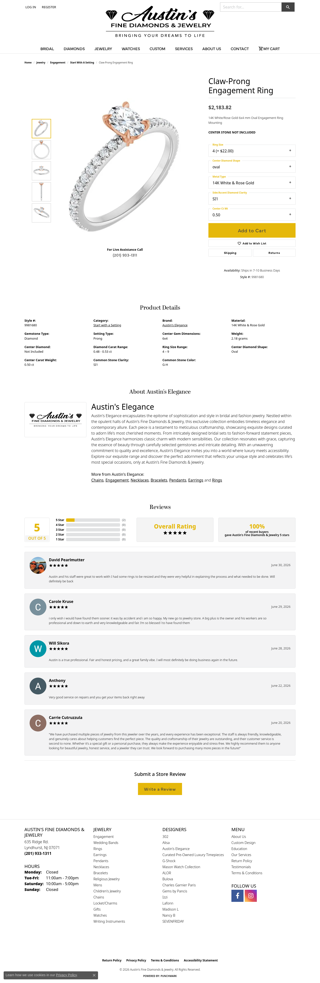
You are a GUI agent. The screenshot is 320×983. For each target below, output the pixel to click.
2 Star (60, 534)
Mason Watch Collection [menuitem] (181, 867)
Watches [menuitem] (100, 915)
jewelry (40, 62)
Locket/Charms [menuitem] (105, 903)
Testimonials (241, 867)
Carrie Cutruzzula (65, 717)
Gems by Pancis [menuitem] (174, 891)
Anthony (57, 680)
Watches (131, 48)
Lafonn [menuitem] (167, 903)
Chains (97, 480)
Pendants (177, 480)
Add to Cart (252, 230)
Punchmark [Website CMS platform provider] (169, 976)
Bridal (47, 48)
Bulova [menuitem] (167, 879)
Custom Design (243, 842)
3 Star (60, 530)
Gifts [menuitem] (97, 909)
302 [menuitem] (165, 836)
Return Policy (241, 860)
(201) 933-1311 (125, 254)
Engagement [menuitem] (103, 836)
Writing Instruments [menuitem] (109, 921)
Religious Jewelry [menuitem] (106, 879)
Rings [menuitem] (97, 848)
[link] (48, 7)
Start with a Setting (82, 62)
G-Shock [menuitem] (168, 860)
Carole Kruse (61, 601)
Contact (240, 48)
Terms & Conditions (246, 873)
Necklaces (140, 480)
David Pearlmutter (66, 559)
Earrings (195, 480)
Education (239, 848)
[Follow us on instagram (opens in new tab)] (251, 896)
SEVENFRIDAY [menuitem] (173, 921)
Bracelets (159, 480)
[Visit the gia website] (148, 944)
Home (28, 62)
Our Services (241, 854)
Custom (157, 48)
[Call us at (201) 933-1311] (38, 853)
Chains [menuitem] (98, 897)
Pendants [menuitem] (100, 860)
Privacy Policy (136, 960)
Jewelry (103, 48)
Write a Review (160, 789)
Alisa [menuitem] (166, 842)
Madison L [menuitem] (170, 909)
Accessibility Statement (201, 960)
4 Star (60, 525)
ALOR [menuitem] (166, 873)
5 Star (60, 520)
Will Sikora (59, 643)
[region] (126, 170)
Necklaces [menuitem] (101, 867)
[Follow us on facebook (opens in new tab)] (237, 896)
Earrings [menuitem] (100, 854)
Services (184, 48)
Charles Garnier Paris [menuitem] (179, 885)
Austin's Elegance (175, 325)
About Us (211, 48)
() (124, 520)
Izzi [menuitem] (165, 897)
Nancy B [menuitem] (168, 915)
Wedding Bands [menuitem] (105, 842)
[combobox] (251, 7)
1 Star (60, 539)
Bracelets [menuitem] (100, 873)
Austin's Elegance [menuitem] (176, 848)
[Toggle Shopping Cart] (269, 48)
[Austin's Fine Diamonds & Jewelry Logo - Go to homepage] (160, 22)
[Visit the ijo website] (172, 944)
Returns (274, 253)
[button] (30, 7)
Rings (217, 480)
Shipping (230, 253)
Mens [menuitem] (97, 885)
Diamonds (74, 48)
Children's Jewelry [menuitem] (107, 891)
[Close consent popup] (94, 975)
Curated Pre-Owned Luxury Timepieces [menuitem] (193, 854)
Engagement (57, 62)
